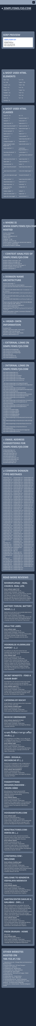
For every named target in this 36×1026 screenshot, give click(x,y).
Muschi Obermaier (15, 717)
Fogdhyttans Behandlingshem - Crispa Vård (14, 784)
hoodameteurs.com (15, 812)
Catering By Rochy (15, 700)
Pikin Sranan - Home (16, 931)
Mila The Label (12, 626)
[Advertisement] (17, 20)
